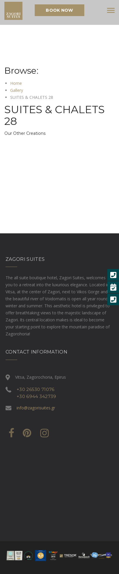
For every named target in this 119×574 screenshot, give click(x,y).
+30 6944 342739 (36, 396)
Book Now (59, 10)
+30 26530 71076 (36, 389)
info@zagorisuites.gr (36, 408)
